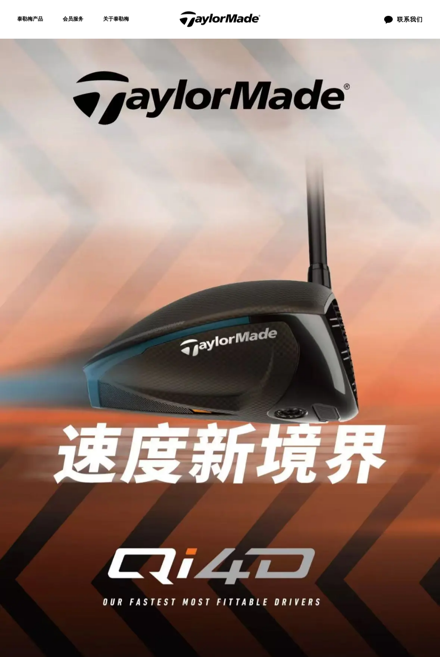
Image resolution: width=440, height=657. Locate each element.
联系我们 (203, 493)
